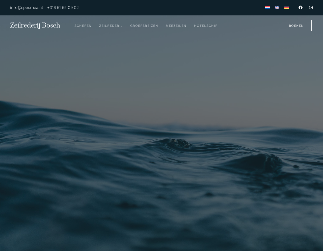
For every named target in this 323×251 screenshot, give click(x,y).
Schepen (83, 26)
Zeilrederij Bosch (35, 25)
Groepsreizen (144, 26)
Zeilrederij (111, 26)
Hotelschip (206, 26)
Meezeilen (176, 26)
